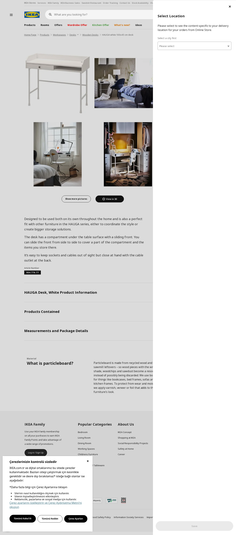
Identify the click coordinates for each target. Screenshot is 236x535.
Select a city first (167, 38)
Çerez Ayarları (76, 518)
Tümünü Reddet (50, 518)
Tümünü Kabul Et (22, 518)
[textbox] (194, 46)
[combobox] (194, 45)
